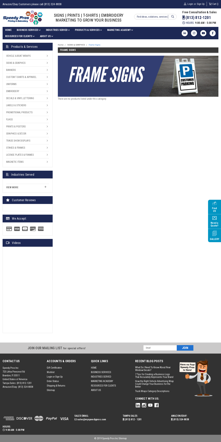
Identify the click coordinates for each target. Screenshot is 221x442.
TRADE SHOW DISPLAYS (18, 140)
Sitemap (51, 390)
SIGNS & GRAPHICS (16, 63)
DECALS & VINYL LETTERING (20, 98)
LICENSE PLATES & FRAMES (20, 154)
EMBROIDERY (12, 91)
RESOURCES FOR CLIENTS (20, 36)
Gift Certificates (54, 367)
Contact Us (11, 361)
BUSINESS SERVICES (29, 30)
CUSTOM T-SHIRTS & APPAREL (21, 77)
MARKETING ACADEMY (120, 30)
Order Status (53, 381)
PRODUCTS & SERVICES (88, 30)
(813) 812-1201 (196, 17)
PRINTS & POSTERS (16, 126)
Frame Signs (94, 45)
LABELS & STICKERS (16, 105)
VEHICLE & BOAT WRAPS (18, 55)
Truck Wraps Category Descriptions (152, 391)
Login (190, 4)
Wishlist (51, 372)
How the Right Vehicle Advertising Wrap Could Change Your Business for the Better (154, 384)
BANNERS (11, 70)
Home (61, 45)
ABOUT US (46, 36)
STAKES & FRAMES (15, 147)
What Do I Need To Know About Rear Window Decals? (153, 368)
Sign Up (201, 4)
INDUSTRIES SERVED (58, 30)
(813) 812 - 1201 (132, 419)
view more (26, 187)
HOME (8, 30)
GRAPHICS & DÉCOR (16, 133)
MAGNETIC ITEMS (15, 161)
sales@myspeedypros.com (90, 419)
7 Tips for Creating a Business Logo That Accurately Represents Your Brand (154, 375)
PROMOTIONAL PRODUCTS (19, 112)
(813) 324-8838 (25, 386)
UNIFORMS (11, 84)
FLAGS (9, 119)
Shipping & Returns (56, 385)
